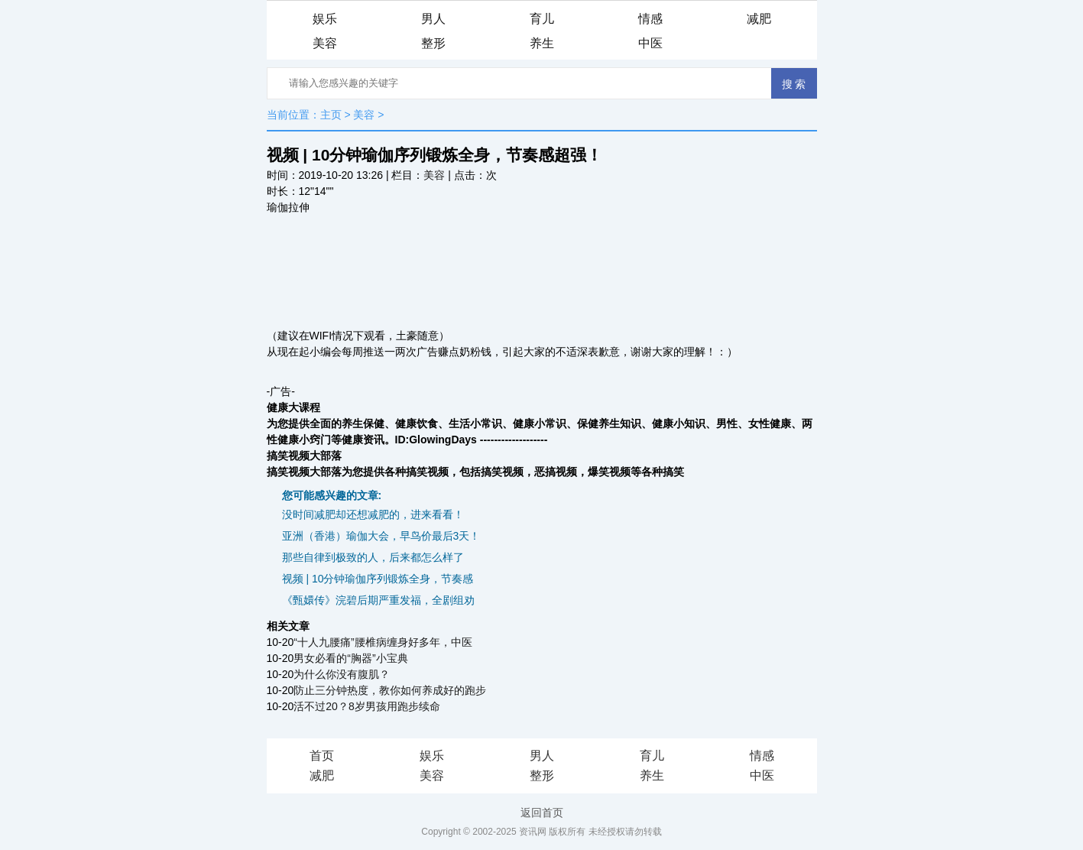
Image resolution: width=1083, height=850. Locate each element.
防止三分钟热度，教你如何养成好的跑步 (389, 690)
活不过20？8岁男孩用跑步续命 (366, 706)
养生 (542, 43)
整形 (433, 43)
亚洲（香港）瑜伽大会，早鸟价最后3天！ (381, 536)
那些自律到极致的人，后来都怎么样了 (373, 557)
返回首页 (541, 812)
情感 (650, 18)
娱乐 (325, 18)
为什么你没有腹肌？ (341, 674)
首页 (322, 755)
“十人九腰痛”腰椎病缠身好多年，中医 (382, 642)
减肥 (759, 18)
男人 (433, 18)
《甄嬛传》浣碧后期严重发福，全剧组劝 (378, 600)
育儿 (542, 18)
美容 (325, 43)
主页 (331, 115)
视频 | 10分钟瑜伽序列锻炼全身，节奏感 (378, 579)
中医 (650, 43)
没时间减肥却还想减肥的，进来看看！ (373, 514)
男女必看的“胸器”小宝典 (350, 658)
